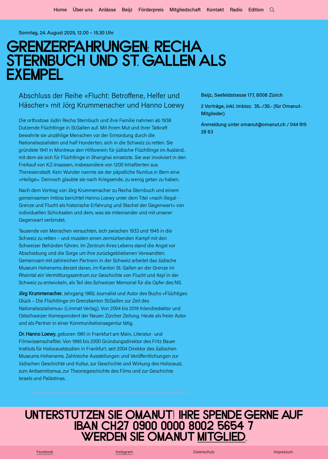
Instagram (124, 452)
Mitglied (221, 437)
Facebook (44, 452)
